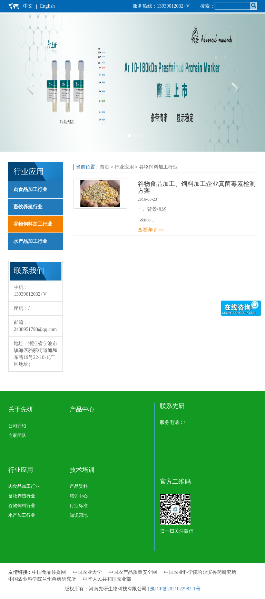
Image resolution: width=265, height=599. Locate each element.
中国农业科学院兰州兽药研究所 (42, 579)
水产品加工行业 (30, 241)
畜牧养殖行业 (27, 206)
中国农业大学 (87, 572)
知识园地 (79, 515)
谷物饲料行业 (21, 505)
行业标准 (79, 505)
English (47, 6)
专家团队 (17, 435)
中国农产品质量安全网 (133, 572)
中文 (28, 6)
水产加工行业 (21, 515)
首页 (104, 167)
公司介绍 (17, 425)
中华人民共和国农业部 (107, 579)
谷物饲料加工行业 (32, 224)
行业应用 (124, 167)
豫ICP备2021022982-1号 (175, 588)
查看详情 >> (151, 229)
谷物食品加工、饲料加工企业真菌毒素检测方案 (197, 187)
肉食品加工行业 (30, 189)
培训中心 (79, 495)
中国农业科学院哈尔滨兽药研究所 (200, 572)
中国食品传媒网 (49, 572)
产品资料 (79, 486)
